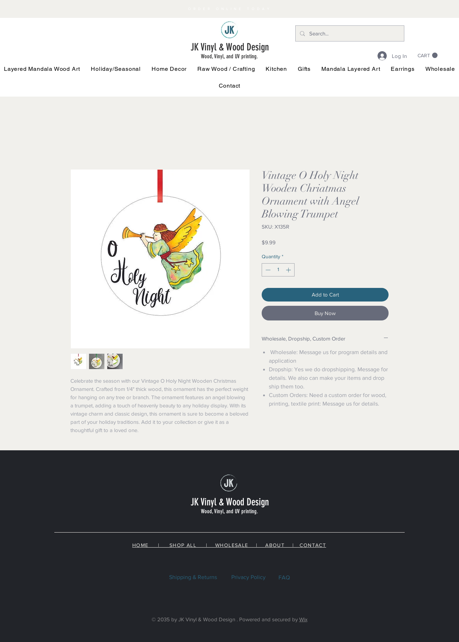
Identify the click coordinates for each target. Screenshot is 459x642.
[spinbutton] (278, 270)
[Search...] (349, 33)
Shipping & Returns (193, 577)
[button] (116, 69)
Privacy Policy (248, 577)
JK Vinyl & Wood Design (230, 47)
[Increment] (289, 270)
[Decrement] (267, 270)
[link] (428, 55)
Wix (303, 619)
